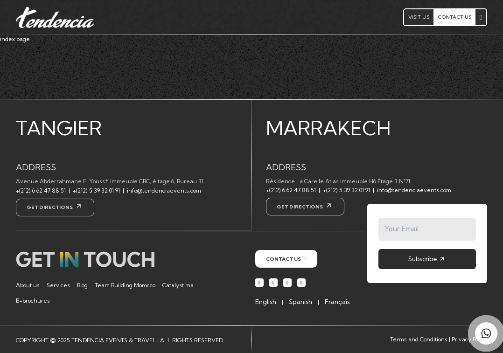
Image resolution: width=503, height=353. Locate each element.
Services (58, 285)
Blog (82, 285)
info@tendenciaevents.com (164, 190)
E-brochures (33, 300)
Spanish (300, 302)
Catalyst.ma (178, 285)
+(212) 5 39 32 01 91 (96, 190)
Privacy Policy (469, 339)
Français (337, 302)
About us (28, 285)
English (265, 302)
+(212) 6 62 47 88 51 (41, 190)
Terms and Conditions (418, 339)
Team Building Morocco (125, 285)
